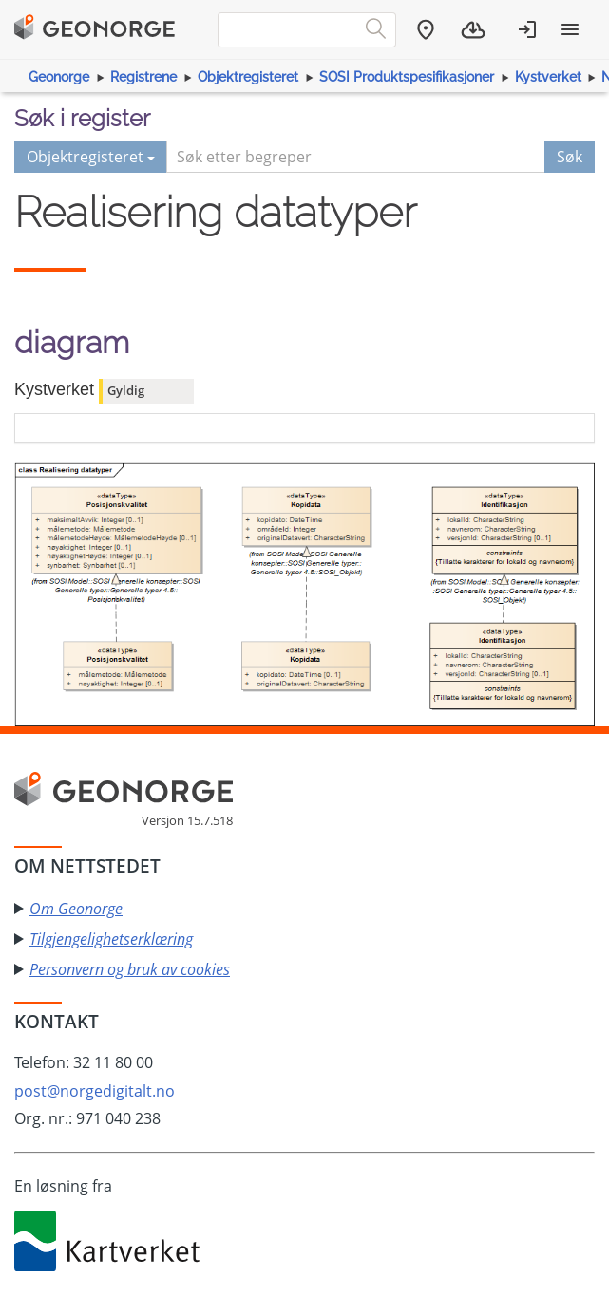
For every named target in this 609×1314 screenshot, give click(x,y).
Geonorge (59, 76)
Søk (569, 156)
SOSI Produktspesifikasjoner (406, 76)
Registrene (143, 76)
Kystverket (548, 76)
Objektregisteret (248, 76)
